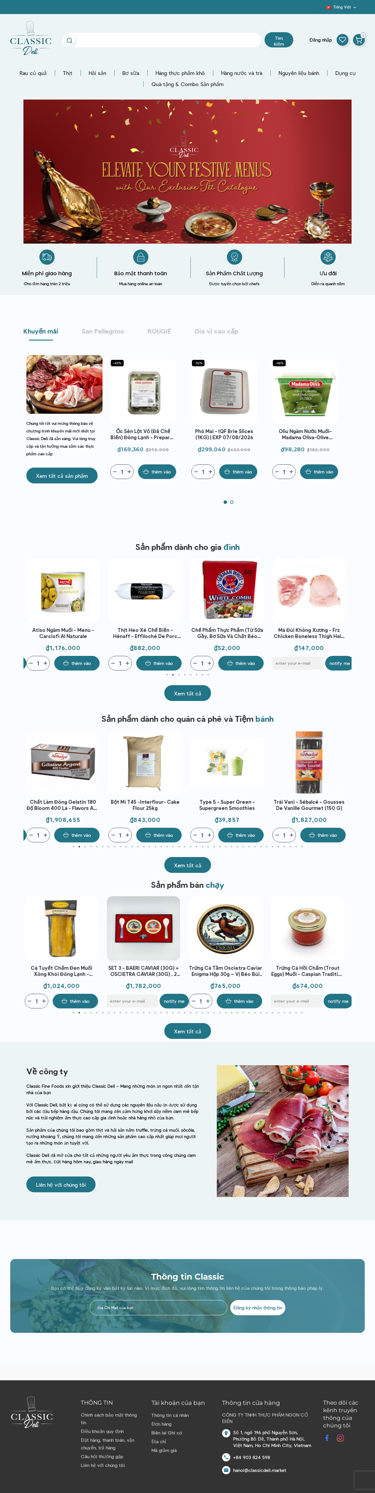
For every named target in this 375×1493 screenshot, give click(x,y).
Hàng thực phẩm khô (180, 73)
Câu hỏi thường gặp (102, 1456)
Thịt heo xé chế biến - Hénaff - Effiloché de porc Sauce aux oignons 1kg (227, 633)
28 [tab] (231, 847)
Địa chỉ (158, 1441)
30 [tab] (243, 847)
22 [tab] (196, 847)
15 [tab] (155, 847)
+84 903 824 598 (251, 1457)
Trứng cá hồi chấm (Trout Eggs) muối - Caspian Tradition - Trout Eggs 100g (309, 971)
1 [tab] (167, 675)
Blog (322, 9)
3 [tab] (179, 675)
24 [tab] (208, 847)
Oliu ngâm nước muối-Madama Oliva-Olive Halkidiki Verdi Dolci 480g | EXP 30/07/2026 (309, 434)
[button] (62, 475)
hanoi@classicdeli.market (259, 1470)
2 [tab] (173, 675)
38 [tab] (290, 847)
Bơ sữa (130, 73)
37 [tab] (284, 847)
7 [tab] (202, 675)
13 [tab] (143, 847)
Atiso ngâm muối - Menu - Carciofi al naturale (145, 633)
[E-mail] (52, 663)
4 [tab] (185, 675)
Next (343, 614)
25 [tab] (214, 847)
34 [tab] (267, 847)
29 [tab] (237, 847)
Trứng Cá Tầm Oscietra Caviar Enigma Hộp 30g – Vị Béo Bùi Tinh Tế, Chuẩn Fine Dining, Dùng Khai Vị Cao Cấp (227, 971)
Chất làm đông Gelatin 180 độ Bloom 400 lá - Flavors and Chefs (145, 805)
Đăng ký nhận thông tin (257, 1307)
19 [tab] (179, 847)
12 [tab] (138, 847)
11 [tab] (132, 847)
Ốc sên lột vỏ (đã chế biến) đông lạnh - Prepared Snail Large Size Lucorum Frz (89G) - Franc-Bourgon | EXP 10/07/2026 (147, 434)
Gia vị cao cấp (216, 331)
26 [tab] (220, 847)
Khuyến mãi (40, 331)
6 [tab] (196, 675)
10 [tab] (126, 847)
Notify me (93, 663)
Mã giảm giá (164, 1450)
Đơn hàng (161, 1424)
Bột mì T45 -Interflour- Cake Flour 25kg (227, 805)
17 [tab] (167, 847)
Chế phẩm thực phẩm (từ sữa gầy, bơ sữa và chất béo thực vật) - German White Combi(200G (309, 633)
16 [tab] (161, 847)
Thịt (67, 73)
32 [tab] (255, 847)
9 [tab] (120, 847)
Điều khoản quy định (102, 1431)
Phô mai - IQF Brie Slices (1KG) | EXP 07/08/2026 (228, 434)
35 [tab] (272, 847)
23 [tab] (202, 847)
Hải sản (97, 73)
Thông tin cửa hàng (251, 1402)
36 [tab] (278, 847)
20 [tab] (185, 847)
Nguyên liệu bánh (299, 73)
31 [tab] (249, 847)
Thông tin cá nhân (170, 1415)
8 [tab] (208, 675)
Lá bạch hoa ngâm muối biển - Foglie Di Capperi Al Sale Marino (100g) (63, 633)
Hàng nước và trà (241, 73)
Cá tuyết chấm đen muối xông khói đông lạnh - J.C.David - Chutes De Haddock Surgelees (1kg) (62, 971)
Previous (32, 614)
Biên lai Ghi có (166, 1432)
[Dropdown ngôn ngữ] (341, 7)
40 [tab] (302, 847)
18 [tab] (173, 847)
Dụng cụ (345, 73)
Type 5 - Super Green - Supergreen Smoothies (309, 805)
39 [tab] (296, 847)
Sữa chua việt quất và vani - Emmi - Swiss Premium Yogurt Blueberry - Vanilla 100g (63, 805)
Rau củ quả (33, 73)
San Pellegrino (103, 331)
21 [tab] (190, 847)
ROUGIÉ (159, 331)
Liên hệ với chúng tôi (103, 1465)
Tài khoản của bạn (178, 1402)
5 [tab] (190, 675)
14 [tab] (149, 847)
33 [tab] (261, 847)
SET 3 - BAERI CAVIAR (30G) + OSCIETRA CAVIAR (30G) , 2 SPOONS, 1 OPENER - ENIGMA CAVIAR (145, 971)
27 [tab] (226, 847)
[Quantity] (126, 471)
